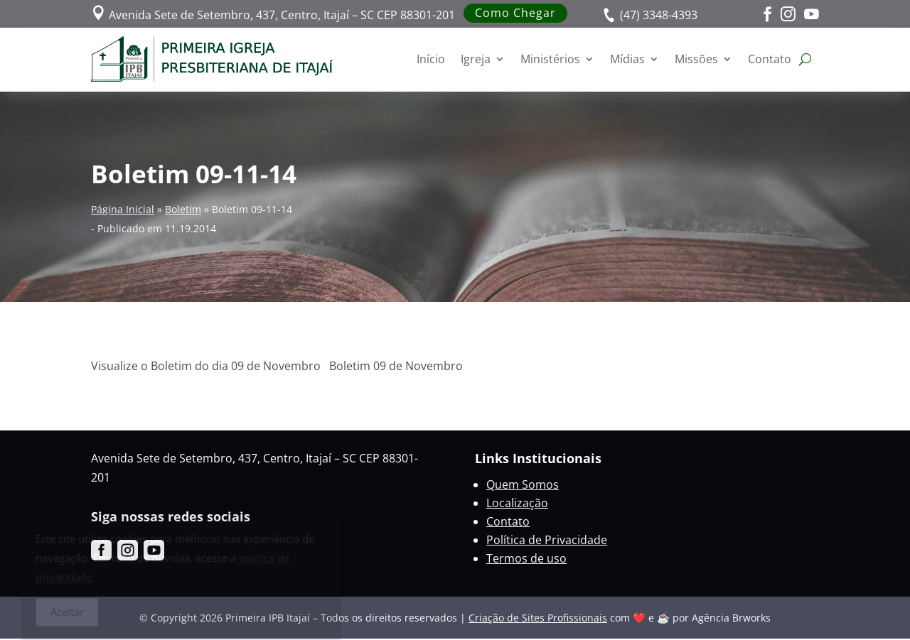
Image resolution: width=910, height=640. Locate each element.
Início (431, 59)
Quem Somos (522, 484)
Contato (769, 59)
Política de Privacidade (546, 540)
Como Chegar (515, 13)
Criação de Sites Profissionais (538, 617)
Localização (517, 503)
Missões (696, 59)
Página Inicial (122, 209)
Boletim (183, 209)
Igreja (476, 59)
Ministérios (550, 59)
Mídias (627, 59)
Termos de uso (526, 558)
